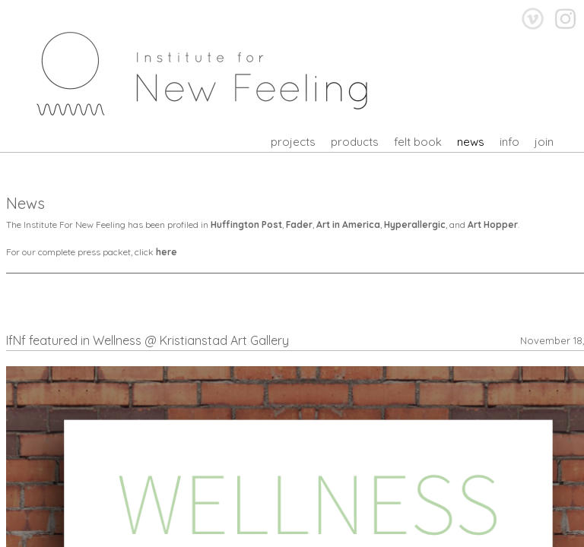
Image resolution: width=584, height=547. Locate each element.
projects (293, 141)
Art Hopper (493, 224)
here (166, 252)
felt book (418, 141)
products (355, 141)
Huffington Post (246, 224)
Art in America (348, 224)
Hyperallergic (415, 224)
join (544, 141)
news (470, 141)
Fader (299, 224)
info (509, 141)
